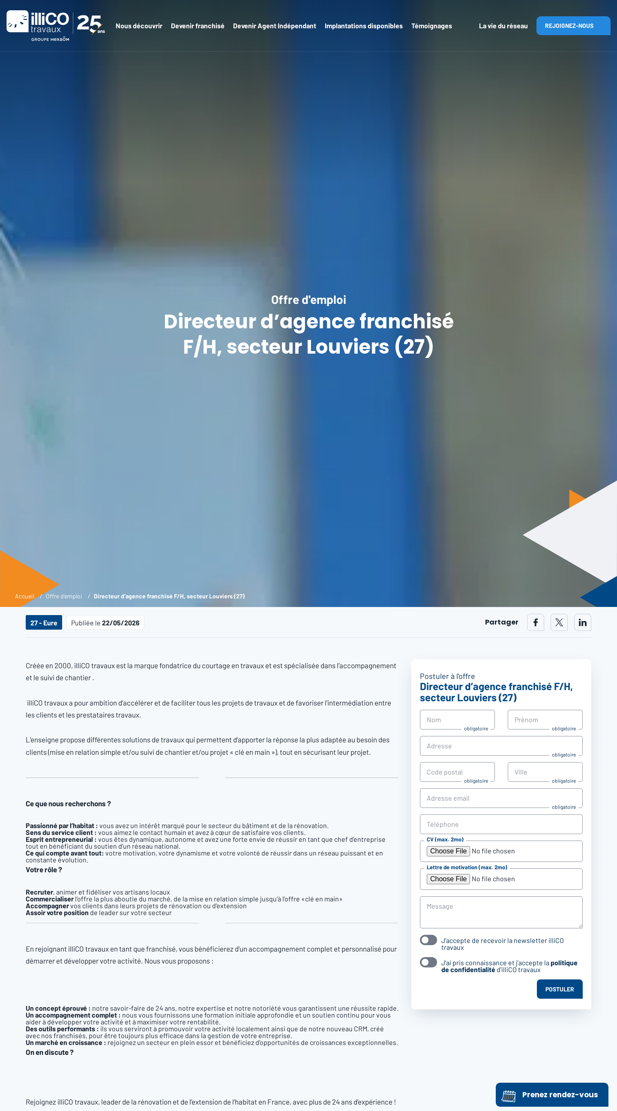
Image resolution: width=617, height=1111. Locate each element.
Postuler (559, 989)
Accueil (24, 596)
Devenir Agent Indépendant (274, 25)
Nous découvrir (139, 25)
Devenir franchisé (198, 25)
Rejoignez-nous (569, 25)
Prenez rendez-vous (549, 1094)
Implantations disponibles (364, 25)
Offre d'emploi (64, 596)
